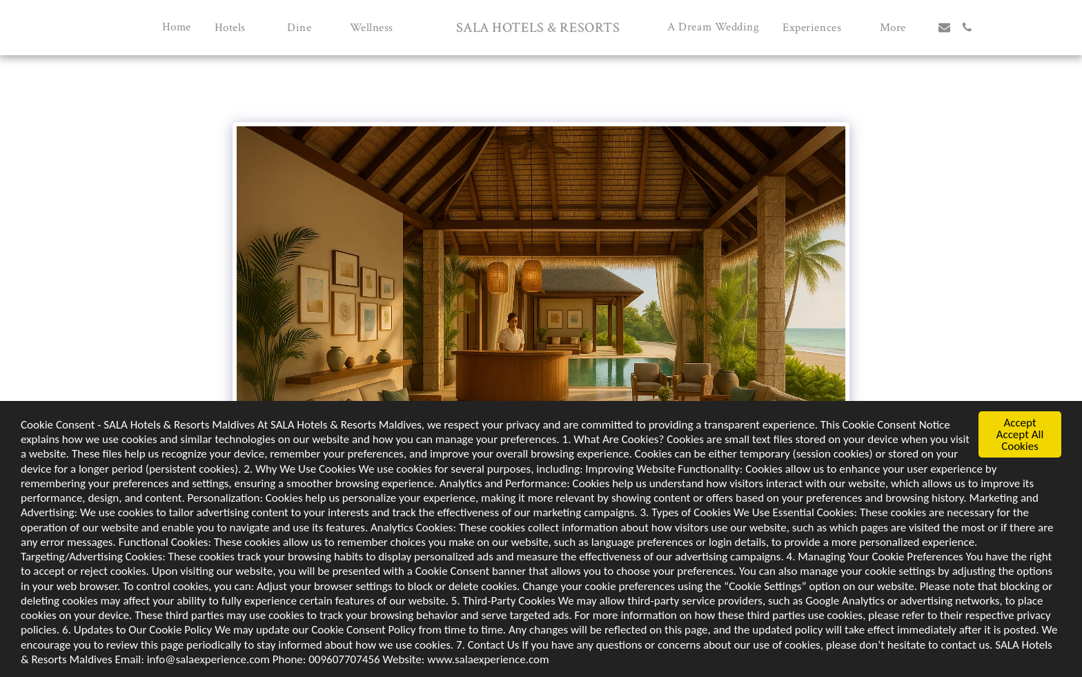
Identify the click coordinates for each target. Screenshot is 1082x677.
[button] (239, 27)
